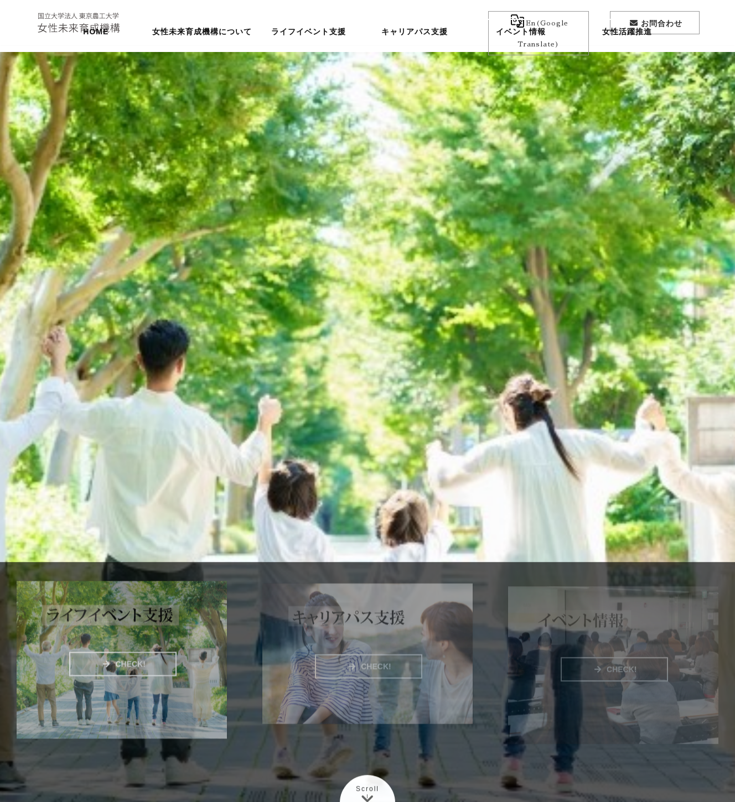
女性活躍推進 (627, 63)
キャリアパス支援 (414, 63)
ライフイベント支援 (308, 63)
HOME (95, 63)
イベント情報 (521, 63)
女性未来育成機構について (202, 63)
